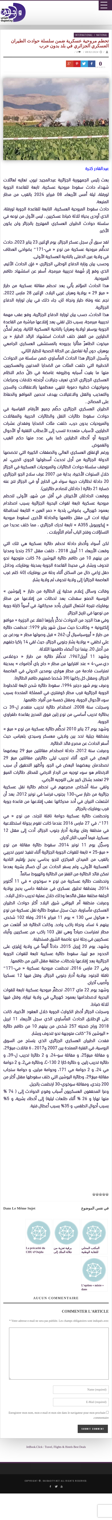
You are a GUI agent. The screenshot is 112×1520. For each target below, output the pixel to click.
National (101, 35)
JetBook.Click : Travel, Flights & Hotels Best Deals (56, 1447)
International (84, 35)
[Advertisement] (57, 1149)
